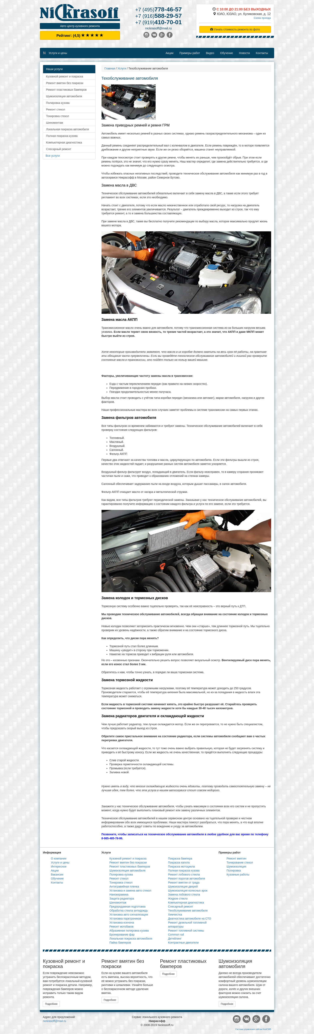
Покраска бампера (180, 858)
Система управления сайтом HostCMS (253, 1029)
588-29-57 (158, 15)
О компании (58, 858)
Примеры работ (189, 53)
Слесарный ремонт (58, 149)
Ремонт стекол (55, 109)
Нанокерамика (119, 894)
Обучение (226, 53)
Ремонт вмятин (236, 858)
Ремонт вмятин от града (183, 882)
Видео (210, 53)
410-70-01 (158, 22)
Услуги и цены (58, 53)
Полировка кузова (57, 102)
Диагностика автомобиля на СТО (189, 918)
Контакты (262, 53)
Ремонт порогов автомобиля (186, 878)
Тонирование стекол (240, 862)
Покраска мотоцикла (181, 866)
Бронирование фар (122, 934)
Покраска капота (179, 862)
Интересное (58, 866)
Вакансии (57, 874)
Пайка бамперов (120, 942)
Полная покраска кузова (61, 135)
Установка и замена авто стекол (130, 890)
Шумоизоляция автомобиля (64, 96)
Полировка (234, 870)
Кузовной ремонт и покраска (64, 76)
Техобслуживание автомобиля (188, 910)
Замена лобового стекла (184, 894)
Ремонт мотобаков (122, 926)
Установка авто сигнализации (129, 914)
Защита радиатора (122, 898)
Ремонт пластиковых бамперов (66, 89)
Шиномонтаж (54, 122)
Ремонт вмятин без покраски (64, 83)
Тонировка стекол (57, 116)
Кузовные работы (238, 874)
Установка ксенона (122, 922)
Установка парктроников (125, 918)
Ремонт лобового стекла (184, 874)
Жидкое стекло (178, 898)
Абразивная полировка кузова (129, 930)
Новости (244, 53)
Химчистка (175, 914)
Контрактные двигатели (183, 942)
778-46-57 (158, 9)
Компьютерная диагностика (64, 142)
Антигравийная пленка (124, 886)
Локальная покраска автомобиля (67, 129)
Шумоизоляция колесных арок (187, 890)
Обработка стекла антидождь (129, 910)
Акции (169, 53)
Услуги (121, 68)
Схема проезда (262, 18)
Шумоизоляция (236, 866)
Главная (110, 68)
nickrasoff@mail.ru (158, 28)
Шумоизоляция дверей (183, 886)
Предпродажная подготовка (128, 906)
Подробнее (51, 1004)
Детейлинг (175, 938)
